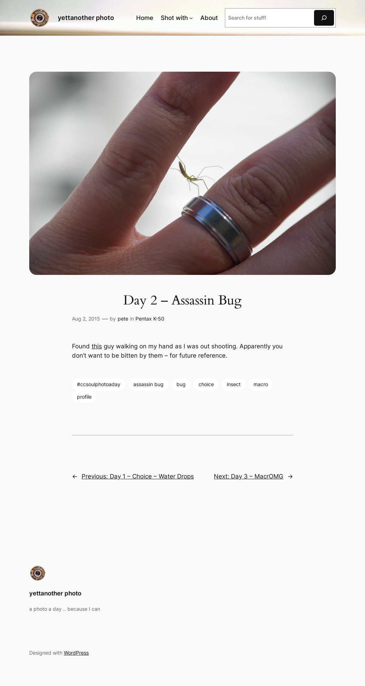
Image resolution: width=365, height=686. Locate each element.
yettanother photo (86, 17)
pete (123, 319)
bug (181, 384)
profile (84, 397)
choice (206, 384)
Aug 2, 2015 (86, 319)
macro (260, 384)
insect (234, 384)
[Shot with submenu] (191, 18)
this (97, 346)
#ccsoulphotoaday (98, 384)
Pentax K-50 (149, 319)
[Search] (324, 17)
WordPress (76, 653)
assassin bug (148, 384)
